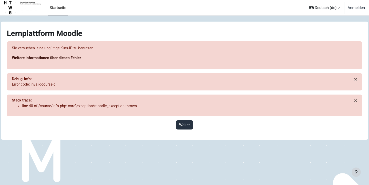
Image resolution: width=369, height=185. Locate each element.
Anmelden (356, 7)
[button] (324, 7)
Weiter (184, 126)
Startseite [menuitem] (58, 7)
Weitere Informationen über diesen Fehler (59, 58)
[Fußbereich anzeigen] (356, 172)
